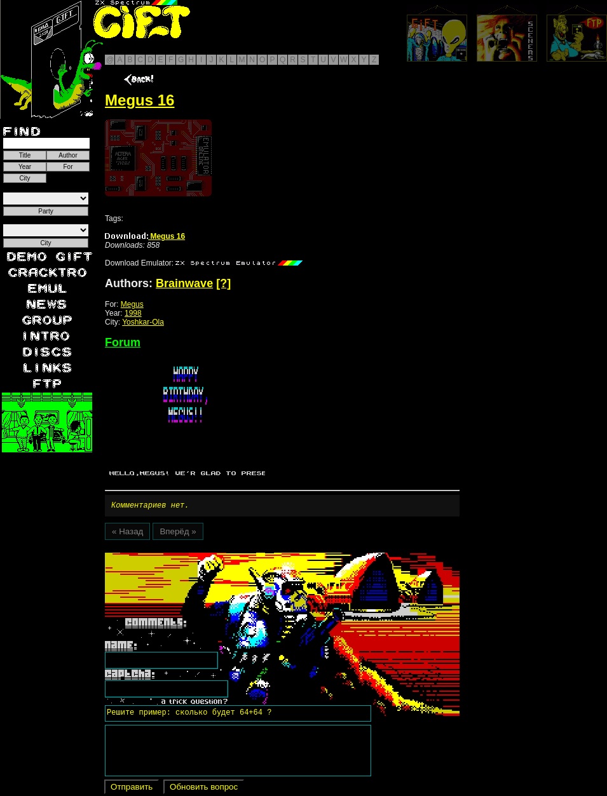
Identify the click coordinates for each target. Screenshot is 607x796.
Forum (122, 342)
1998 (133, 313)
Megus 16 (145, 236)
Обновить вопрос (204, 788)
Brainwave (184, 283)
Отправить (132, 788)
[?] (223, 283)
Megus (132, 304)
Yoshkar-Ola (143, 322)
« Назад (127, 533)
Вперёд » (178, 533)
